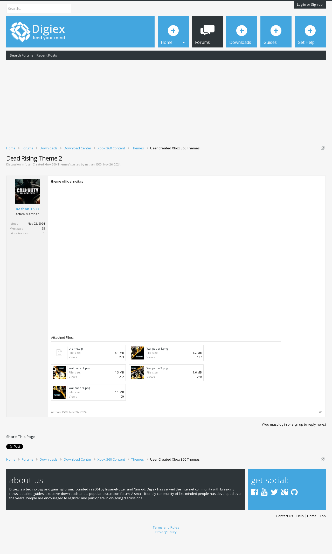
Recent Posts (47, 55)
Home (311, 534)
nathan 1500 (93, 182)
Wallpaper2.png (79, 386)
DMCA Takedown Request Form (148, 163)
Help (300, 534)
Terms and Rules (166, 545)
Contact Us (284, 534)
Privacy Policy (166, 549)
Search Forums (21, 55)
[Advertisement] (166, 102)
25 (43, 246)
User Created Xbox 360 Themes (47, 182)
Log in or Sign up (310, 4)
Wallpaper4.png (79, 406)
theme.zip (76, 366)
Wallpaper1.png (157, 366)
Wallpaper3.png (157, 386)
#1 (320, 430)
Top (323, 534)
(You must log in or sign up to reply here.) (294, 442)
